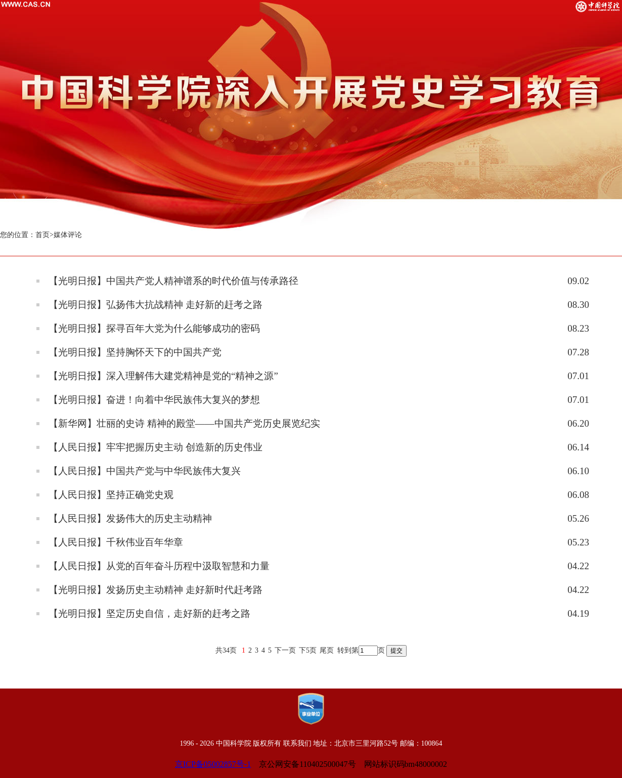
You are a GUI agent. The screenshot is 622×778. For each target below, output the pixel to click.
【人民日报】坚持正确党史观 (111, 494)
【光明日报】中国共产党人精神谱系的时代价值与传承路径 (173, 281)
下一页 (285, 650)
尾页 (327, 650)
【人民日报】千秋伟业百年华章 (116, 542)
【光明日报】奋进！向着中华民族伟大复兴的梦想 (154, 399)
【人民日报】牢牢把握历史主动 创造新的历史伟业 (155, 447)
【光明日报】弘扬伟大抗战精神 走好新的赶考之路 (155, 304)
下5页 (308, 650)
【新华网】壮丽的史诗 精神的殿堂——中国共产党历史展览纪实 (184, 423)
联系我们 (297, 743)
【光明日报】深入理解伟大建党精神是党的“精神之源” (163, 376)
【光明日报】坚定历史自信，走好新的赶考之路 (149, 613)
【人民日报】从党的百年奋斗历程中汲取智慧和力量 (159, 566)
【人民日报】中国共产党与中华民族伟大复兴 (145, 471)
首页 (42, 235)
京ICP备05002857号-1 (213, 764)
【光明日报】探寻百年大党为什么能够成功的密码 (154, 328)
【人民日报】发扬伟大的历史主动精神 (130, 518)
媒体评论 (68, 235)
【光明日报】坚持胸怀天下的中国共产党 (135, 352)
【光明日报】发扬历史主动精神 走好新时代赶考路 (155, 589)
